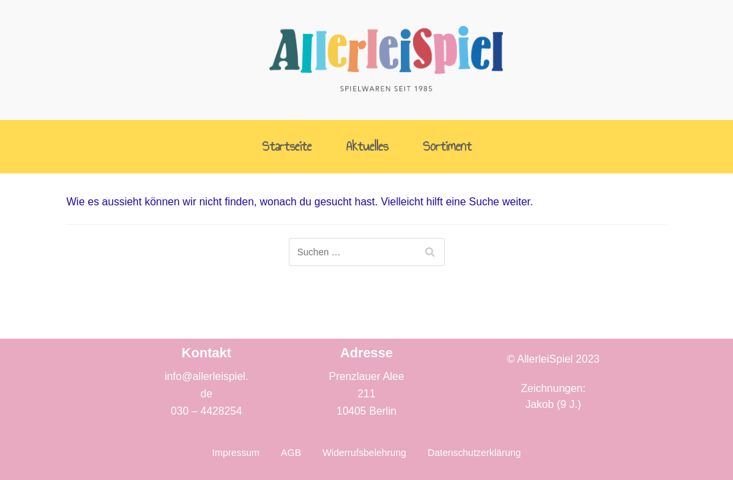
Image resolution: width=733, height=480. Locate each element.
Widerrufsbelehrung (364, 452)
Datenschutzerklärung (474, 452)
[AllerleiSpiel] (386, 59)
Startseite (286, 147)
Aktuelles (367, 147)
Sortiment (447, 147)
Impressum (235, 452)
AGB (291, 452)
